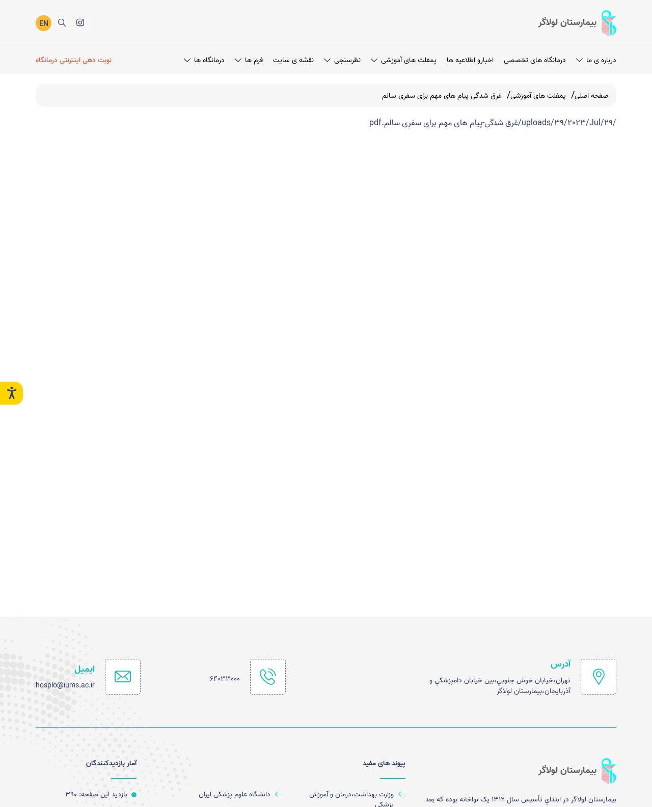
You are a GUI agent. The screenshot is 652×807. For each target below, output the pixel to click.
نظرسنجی (342, 59)
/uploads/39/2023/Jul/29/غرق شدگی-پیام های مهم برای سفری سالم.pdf (492, 123)
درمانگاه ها (204, 59)
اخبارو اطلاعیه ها (470, 59)
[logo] (577, 22)
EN (43, 24)
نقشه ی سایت (293, 59)
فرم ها (249, 59)
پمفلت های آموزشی (404, 59)
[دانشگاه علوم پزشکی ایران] (225, 794)
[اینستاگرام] (80, 22)
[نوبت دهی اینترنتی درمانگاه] (75, 59)
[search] (62, 22)
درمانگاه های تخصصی (535, 59)
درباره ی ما (596, 59)
